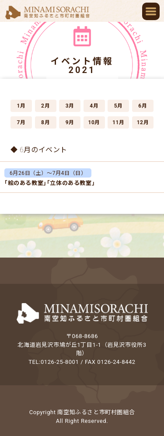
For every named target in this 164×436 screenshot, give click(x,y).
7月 (21, 122)
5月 (118, 106)
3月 (70, 106)
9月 (70, 122)
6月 (142, 106)
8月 (45, 122)
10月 (94, 122)
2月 (45, 106)
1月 (21, 106)
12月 (143, 122)
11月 (118, 122)
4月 (94, 106)
